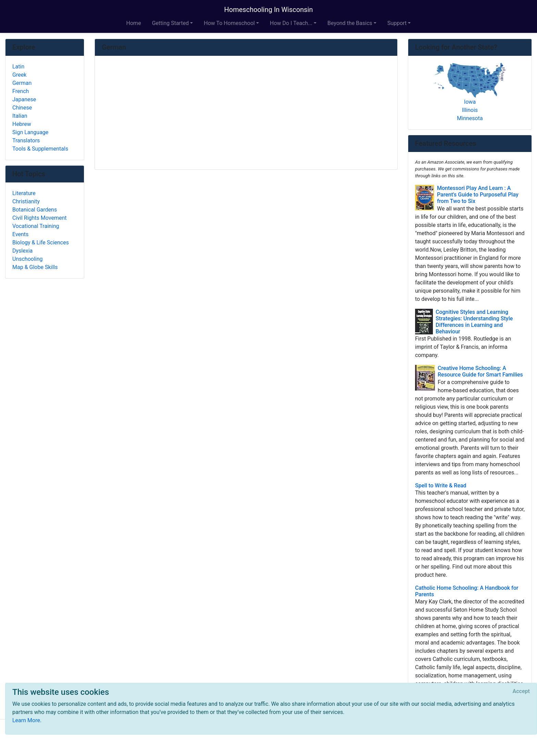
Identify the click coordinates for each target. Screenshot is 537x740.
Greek (19, 75)
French (20, 91)
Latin (18, 66)
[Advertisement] (246, 113)
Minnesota (470, 118)
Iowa (470, 102)
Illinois (470, 110)
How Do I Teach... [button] (291, 23)
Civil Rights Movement (39, 218)
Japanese (24, 99)
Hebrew (21, 124)
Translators (26, 140)
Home (133, 23)
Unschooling (27, 259)
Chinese (22, 107)
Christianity (26, 201)
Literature (24, 193)
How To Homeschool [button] (229, 23)
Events (20, 234)
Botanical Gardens (34, 209)
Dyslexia (22, 250)
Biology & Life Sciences (40, 242)
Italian (19, 116)
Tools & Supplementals (40, 148)
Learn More (26, 720)
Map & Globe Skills (35, 267)
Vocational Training (35, 226)
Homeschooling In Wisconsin (268, 9)
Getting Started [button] (170, 23)
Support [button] (397, 23)
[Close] (521, 691)
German (22, 83)
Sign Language (30, 132)
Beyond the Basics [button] (349, 23)
